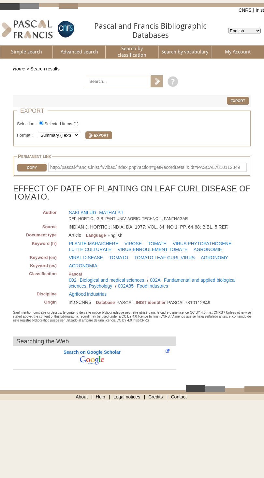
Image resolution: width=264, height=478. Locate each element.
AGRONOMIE (208, 249)
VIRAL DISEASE (86, 257)
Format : (25, 135)
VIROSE (133, 243)
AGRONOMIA (83, 265)
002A (155, 280)
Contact (179, 396)
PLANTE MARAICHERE (93, 243)
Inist (260, 10)
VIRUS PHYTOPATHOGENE (202, 243)
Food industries (152, 286)
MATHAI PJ (111, 212)
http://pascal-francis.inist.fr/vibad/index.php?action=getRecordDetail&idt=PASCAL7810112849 (145, 167)
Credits (155, 396)
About (82, 396)
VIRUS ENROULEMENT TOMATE (152, 249)
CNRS (245, 10)
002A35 (126, 286)
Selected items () (61, 123)
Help (100, 396)
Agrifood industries (88, 294)
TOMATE (157, 243)
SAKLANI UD (82, 212)
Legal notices (126, 396)
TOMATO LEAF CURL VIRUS (164, 257)
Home (19, 68)
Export (237, 101)
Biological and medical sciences (112, 280)
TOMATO (118, 257)
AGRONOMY (214, 257)
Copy (32, 168)
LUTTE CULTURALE (90, 249)
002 (72, 280)
